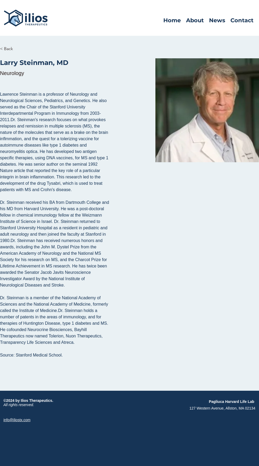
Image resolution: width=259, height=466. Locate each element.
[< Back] (10, 49)
